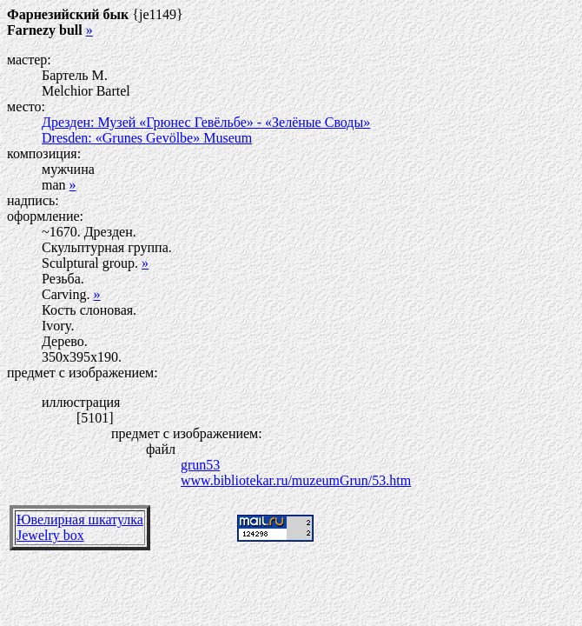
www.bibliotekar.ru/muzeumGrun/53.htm (296, 480)
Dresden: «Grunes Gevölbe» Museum (147, 137)
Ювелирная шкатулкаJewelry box (80, 527)
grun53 (200, 464)
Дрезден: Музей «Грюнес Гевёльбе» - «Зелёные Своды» (206, 122)
